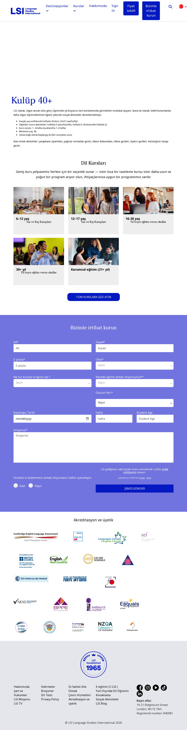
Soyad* (100, 342)
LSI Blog (101, 703)
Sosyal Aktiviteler (107, 699)
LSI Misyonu (22, 699)
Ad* (15, 342)
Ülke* (99, 359)
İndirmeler (48, 687)
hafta (99, 412)
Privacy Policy (50, 699)
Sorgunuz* (20, 430)
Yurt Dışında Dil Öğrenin (112, 691)
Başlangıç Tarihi (24, 412)
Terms (149, 478)
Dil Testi (46, 695)
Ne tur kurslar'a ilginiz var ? (31, 377)
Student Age (145, 412)
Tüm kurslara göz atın (93, 297)
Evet (19, 485)
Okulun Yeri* (104, 393)
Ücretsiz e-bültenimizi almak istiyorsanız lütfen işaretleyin (52, 478)
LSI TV (18, 703)
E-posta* (19, 359)
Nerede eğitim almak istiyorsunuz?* (119, 377)
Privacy (142, 478)
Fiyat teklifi (131, 8)
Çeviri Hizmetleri (80, 695)
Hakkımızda (98, 6)
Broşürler (47, 691)
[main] (93, 75)
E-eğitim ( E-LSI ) (107, 687)
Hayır (35, 485)
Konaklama (103, 695)
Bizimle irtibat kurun (151, 10)
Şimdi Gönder (134, 488)
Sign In (115, 8)
